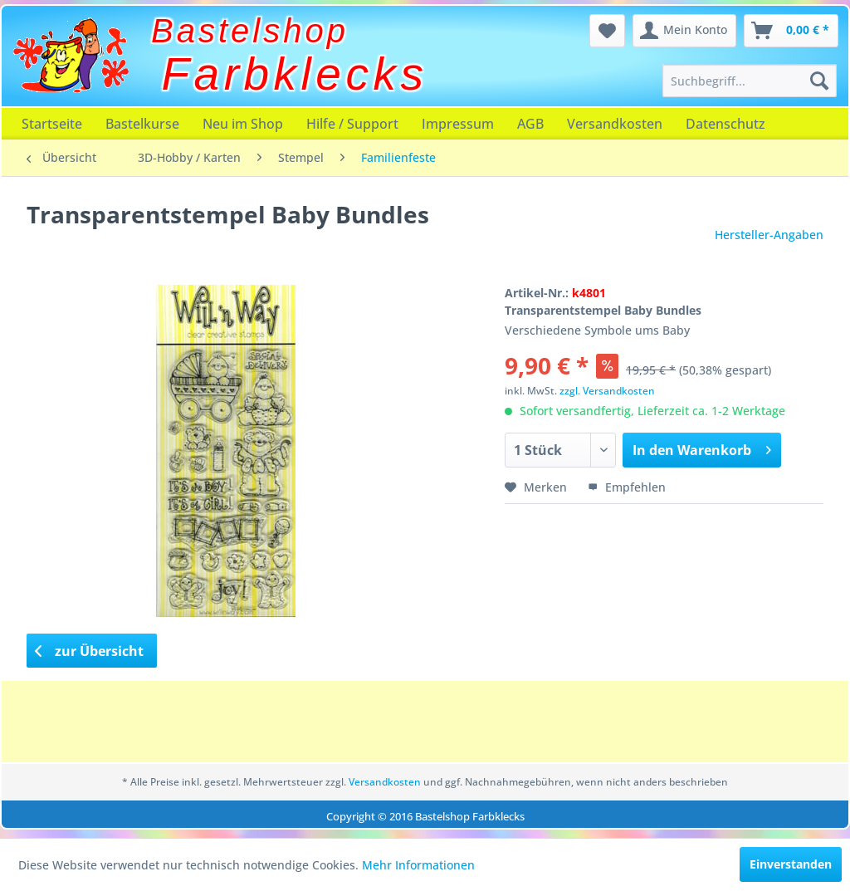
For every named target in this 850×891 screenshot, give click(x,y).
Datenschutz (725, 124)
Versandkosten (614, 124)
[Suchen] (819, 80)
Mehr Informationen (418, 865)
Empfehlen (627, 487)
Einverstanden (791, 864)
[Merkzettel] (607, 30)
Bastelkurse (142, 124)
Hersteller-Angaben (769, 234)
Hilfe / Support (352, 124)
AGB (530, 124)
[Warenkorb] (791, 30)
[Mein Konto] (684, 30)
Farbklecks (295, 74)
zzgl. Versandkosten (607, 391)
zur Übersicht (89, 651)
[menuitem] (749, 80)
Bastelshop (250, 30)
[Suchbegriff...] (749, 80)
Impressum (458, 124)
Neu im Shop (243, 124)
